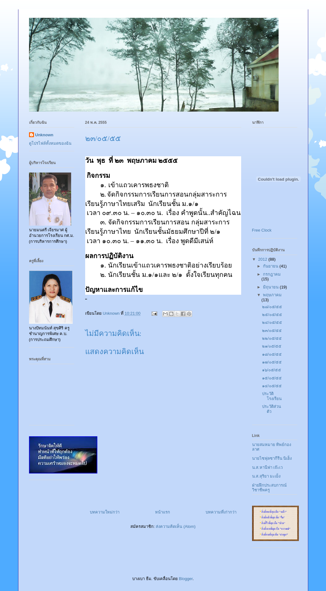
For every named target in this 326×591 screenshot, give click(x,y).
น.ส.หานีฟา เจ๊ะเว (267, 467)
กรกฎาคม (272, 274)
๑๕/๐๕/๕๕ (272, 378)
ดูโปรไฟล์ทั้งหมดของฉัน (50, 143)
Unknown (44, 135)
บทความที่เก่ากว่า (221, 512)
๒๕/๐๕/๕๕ (272, 314)
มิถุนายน (271, 287)
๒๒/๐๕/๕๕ (272, 338)
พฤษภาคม (272, 295)
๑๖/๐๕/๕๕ (271, 370)
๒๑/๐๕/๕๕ (271, 346)
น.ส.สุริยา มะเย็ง (266, 476)
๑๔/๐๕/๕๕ (272, 385)
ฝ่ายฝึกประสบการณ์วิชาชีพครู (269, 488)
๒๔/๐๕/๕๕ (272, 322)
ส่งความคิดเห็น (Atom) (176, 526)
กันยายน (271, 266)
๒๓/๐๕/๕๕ (272, 330)
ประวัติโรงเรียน (272, 396)
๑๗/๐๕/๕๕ (272, 362)
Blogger (185, 578)
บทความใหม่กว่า (104, 512)
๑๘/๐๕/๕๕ (272, 354)
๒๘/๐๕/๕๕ (272, 306)
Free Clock (262, 230)
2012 (263, 259)
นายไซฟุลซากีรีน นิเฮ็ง (272, 458)
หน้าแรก (162, 512)
